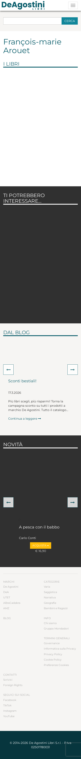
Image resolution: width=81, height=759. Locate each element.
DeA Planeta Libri (24, 5)
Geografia (50, 602)
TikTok (7, 705)
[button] (8, 369)
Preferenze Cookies (56, 665)
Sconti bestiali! (22, 381)
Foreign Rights (12, 685)
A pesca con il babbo (39, 527)
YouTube (8, 716)
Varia (47, 586)
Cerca (69, 21)
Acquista (40, 545)
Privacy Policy (53, 654)
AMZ (6, 608)
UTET (6, 597)
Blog (7, 618)
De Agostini (10, 586)
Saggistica (50, 592)
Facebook (9, 700)
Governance (52, 643)
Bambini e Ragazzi (56, 608)
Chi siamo (50, 623)
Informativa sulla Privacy (60, 648)
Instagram (10, 710)
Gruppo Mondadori (56, 628)
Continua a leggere (24, 419)
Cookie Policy (53, 659)
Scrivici (7, 679)
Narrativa (50, 597)
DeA (6, 592)
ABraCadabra (11, 602)
